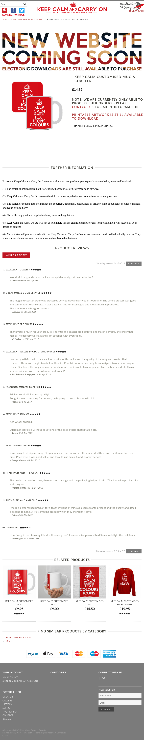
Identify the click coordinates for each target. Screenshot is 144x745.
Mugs (39, 27)
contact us (83, 114)
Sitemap (6, 726)
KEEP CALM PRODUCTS (22, 27)
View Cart (136, 10)
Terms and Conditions (31, 741)
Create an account (26, 688)
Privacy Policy (15, 741)
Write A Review (16, 263)
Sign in (6, 688)
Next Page (133, 271)
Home (5, 27)
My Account (10, 685)
